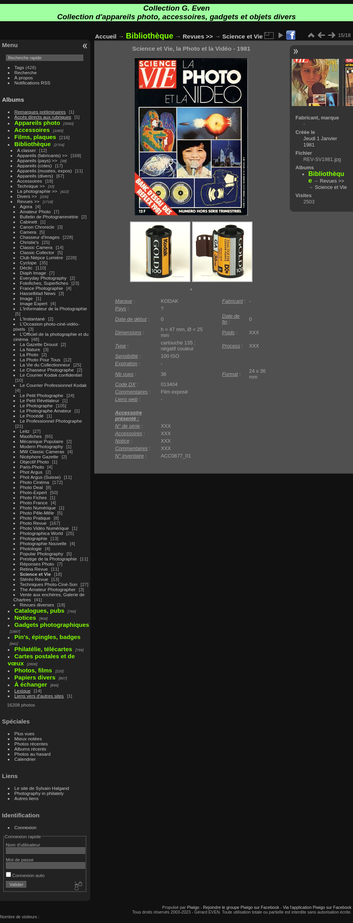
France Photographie (41, 288)
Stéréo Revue (34, 579)
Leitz (25, 431)
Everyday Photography (43, 277)
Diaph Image (33, 272)
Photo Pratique (35, 517)
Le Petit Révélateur (39, 400)
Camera (28, 231)
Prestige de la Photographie (48, 558)
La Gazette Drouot (39, 344)
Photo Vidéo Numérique (44, 528)
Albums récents (30, 748)
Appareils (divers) (35, 175)
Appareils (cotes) (34, 165)
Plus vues (25, 733)
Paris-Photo (32, 466)
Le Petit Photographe (42, 395)
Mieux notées (28, 738)
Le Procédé (32, 415)
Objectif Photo (34, 461)
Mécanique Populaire (42, 441)
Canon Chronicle (37, 226)
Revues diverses (37, 604)
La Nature (30, 349)
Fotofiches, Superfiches (44, 283)
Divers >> (27, 196)
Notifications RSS (33, 82)
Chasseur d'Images (40, 237)
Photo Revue (33, 523)
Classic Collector (37, 252)
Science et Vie (35, 574)
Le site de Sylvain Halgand (42, 788)
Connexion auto (25, 875)
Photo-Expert (33, 492)
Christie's (29, 242)
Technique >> (31, 186)
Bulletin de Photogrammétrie (49, 216)
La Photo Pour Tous (40, 359)
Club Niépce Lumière (41, 257)
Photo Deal (31, 487)
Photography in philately (39, 793)
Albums (13, 99)
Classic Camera (36, 247)
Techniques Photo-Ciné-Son (49, 584)
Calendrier (25, 759)
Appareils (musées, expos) (44, 170)
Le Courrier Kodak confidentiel (51, 374)
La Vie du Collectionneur (45, 364)
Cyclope (28, 262)
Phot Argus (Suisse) (40, 477)
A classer (26, 150)
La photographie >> (37, 191)
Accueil (106, 36)
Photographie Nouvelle (43, 543)
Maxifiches (31, 436)
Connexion (26, 827)
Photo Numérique (38, 507)
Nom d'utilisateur (23, 844)
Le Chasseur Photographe (47, 369)
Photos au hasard (33, 753)
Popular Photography (42, 553)
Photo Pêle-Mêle (37, 512)
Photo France (34, 502)
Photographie (34, 538)
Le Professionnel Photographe (51, 420)
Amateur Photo (35, 211)
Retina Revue (34, 568)
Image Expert (34, 303)
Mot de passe (20, 859)
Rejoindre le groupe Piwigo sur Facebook (241, 907)
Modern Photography (41, 446)
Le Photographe (36, 405)
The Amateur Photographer (48, 589)
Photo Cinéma (34, 482)
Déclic (26, 267)
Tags (19, 67)
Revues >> (28, 201)
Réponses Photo (37, 563)
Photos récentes (31, 743)
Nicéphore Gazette (39, 456)
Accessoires (29, 180)
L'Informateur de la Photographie (53, 308)
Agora (26, 206)
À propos (24, 77)
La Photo (29, 354)
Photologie (31, 548)
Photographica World (41, 533)
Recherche (26, 72)
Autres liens (26, 798)
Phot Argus (31, 471)
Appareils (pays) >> (37, 160)
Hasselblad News (38, 293)
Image (26, 298)
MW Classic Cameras (42, 451)
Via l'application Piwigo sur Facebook (317, 907)
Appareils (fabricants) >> (42, 155)
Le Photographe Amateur (45, 410)
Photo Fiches (33, 497)
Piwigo (193, 907)
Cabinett (28, 221)
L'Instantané (32, 318)
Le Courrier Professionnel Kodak (53, 385)
